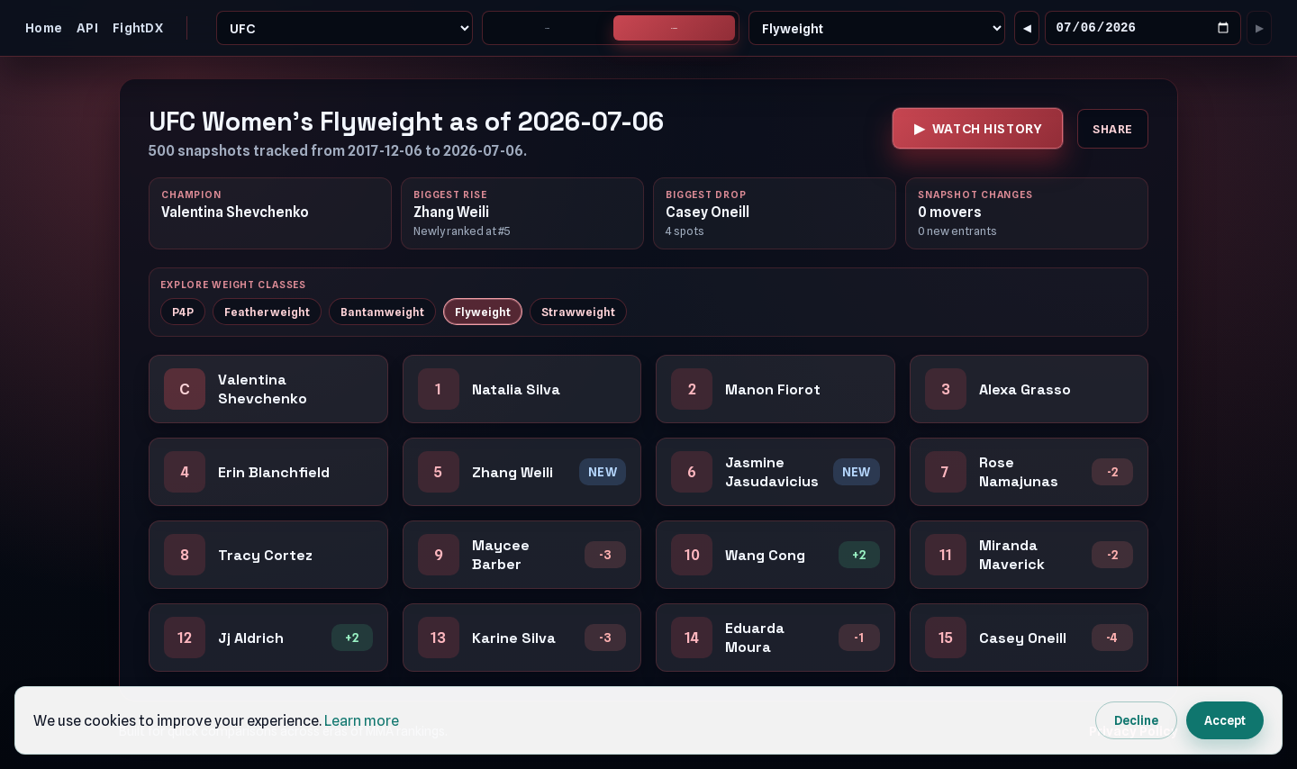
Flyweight (483, 313)
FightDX (138, 28)
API (87, 28)
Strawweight (578, 313)
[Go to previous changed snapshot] (1026, 29)
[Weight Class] (877, 29)
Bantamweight (382, 313)
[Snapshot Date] (1143, 29)
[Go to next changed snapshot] (1259, 29)
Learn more (361, 720)
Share (1113, 130)
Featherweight (267, 313)
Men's (547, 29)
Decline (1136, 720)
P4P (183, 313)
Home (43, 28)
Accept (1225, 720)
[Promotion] (345, 29)
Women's (674, 29)
